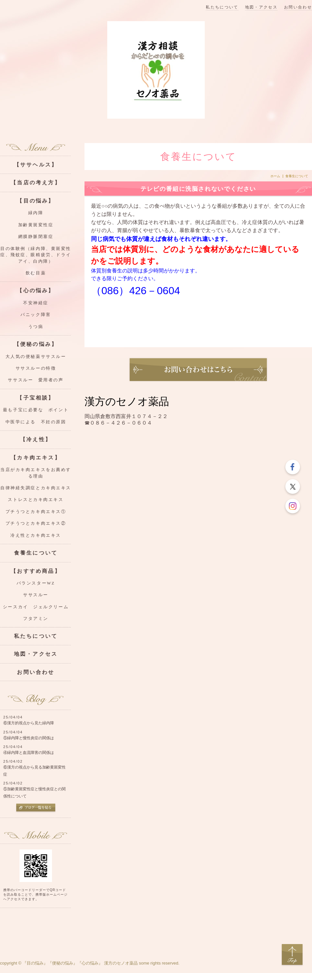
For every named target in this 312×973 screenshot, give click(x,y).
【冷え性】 (35, 439)
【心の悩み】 (35, 290)
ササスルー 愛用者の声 (35, 380)
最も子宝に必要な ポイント (36, 410)
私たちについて (222, 7)
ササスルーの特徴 (36, 368)
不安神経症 (35, 303)
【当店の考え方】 (36, 182)
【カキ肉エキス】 (36, 457)
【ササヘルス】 (36, 164)
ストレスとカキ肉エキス (35, 499)
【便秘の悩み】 (36, 344)
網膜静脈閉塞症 (36, 236)
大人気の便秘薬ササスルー (36, 356)
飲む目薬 (36, 273)
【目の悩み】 (35, 201)
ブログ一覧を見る (35, 808)
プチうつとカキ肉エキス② (36, 523)
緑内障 (36, 213)
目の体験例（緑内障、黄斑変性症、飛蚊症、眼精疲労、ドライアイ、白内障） (35, 255)
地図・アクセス (261, 7)
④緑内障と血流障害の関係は (28, 752)
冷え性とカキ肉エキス (35, 535)
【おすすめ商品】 (36, 571)
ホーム (275, 176)
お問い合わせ (298, 7)
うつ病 (36, 326)
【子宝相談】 (35, 398)
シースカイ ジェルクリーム (36, 607)
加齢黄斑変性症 (36, 225)
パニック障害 (35, 314)
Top (292, 954)
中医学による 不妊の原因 (36, 422)
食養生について (36, 553)
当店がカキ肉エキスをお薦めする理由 (35, 472)
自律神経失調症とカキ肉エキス (35, 488)
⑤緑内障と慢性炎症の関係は (28, 738)
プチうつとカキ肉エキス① (36, 511)
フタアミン (35, 618)
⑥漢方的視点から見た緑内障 (28, 723)
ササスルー (35, 595)
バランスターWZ (36, 583)
